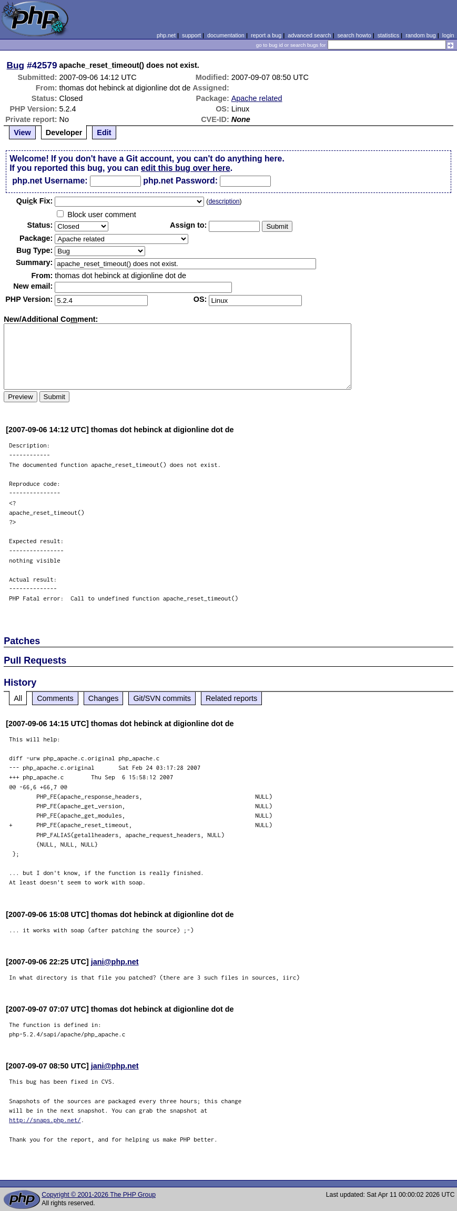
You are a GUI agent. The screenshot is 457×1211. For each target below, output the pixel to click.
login (448, 35)
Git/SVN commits (162, 698)
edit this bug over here (185, 168)
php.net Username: (49, 180)
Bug (16, 65)
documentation (226, 35)
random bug (420, 35)
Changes (103, 698)
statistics (388, 35)
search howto (354, 35)
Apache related (256, 98)
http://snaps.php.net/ (45, 1119)
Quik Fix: (34, 201)
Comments (55, 698)
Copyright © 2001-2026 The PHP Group (99, 1194)
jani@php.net (115, 962)
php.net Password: (180, 180)
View (22, 132)
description (223, 201)
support (191, 35)
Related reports (231, 698)
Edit (104, 132)
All (18, 698)
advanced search (309, 35)
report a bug (266, 35)
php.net (166, 35)
